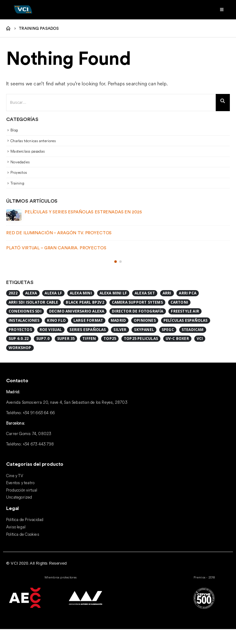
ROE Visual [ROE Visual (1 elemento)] (51, 330)
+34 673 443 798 (38, 444)
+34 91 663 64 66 (39, 413)
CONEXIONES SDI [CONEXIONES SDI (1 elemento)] (25, 312)
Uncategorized (19, 498)
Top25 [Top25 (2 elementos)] (110, 339)
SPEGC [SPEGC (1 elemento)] (168, 330)
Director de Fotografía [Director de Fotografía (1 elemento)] (137, 312)
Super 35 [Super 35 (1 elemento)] (66, 339)
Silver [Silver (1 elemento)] (119, 330)
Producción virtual (21, 490)
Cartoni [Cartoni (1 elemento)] (179, 303)
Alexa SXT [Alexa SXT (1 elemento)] (145, 294)
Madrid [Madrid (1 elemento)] (118, 321)
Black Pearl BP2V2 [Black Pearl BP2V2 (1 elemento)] (85, 303)
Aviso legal (16, 527)
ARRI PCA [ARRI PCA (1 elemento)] (187, 294)
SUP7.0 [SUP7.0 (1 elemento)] (42, 339)
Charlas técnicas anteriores (33, 141)
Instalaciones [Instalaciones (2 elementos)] (24, 321)
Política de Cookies (22, 535)
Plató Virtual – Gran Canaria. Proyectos (56, 249)
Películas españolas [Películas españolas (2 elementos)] (185, 321)
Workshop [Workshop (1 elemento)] (20, 348)
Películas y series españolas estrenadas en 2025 (83, 213)
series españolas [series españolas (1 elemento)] (87, 330)
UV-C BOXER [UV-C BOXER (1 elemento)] (177, 339)
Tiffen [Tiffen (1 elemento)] (89, 339)
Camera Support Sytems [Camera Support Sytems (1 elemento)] (137, 303)
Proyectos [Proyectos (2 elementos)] (20, 330)
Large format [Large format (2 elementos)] (88, 321)
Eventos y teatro (20, 483)
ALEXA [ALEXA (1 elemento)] (31, 294)
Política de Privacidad (24, 520)
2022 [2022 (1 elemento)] (13, 294)
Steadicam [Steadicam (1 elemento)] (193, 330)
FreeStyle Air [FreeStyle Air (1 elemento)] (185, 312)
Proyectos (18, 173)
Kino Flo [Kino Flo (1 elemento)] (56, 321)
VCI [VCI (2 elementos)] (200, 339)
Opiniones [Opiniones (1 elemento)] (145, 321)
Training (17, 184)
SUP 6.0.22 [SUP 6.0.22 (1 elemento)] (19, 339)
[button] (115, 262)
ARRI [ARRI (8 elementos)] (167, 294)
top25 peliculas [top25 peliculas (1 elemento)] (141, 339)
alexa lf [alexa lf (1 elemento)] (53, 294)
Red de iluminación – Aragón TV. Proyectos (59, 234)
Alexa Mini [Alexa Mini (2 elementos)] (81, 294)
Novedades (20, 163)
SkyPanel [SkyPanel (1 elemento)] (144, 330)
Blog (14, 131)
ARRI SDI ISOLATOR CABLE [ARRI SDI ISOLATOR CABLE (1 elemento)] (33, 303)
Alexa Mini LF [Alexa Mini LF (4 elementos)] (113, 294)
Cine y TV (14, 476)
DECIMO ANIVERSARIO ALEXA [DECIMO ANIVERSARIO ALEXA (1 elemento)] (76, 312)
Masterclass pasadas (27, 152)
